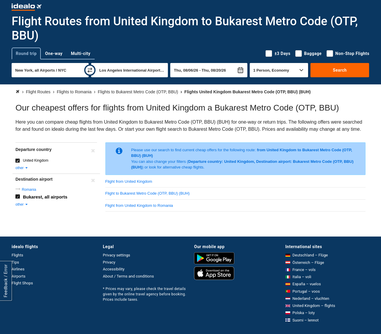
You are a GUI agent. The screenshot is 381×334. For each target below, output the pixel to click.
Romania (29, 190)
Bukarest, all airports (45, 196)
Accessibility (114, 269)
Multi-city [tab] (80, 53)
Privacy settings (116, 255)
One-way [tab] (54, 53)
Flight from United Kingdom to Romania (139, 205)
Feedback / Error (5, 280)
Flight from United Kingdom (128, 181)
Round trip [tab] (26, 53)
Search (340, 70)
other (21, 168)
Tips (15, 262)
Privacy (109, 262)
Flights (17, 255)
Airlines (18, 269)
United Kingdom (35, 160)
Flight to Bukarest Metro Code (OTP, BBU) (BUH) (147, 193)
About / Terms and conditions (128, 276)
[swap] (90, 70)
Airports (18, 276)
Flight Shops (22, 283)
